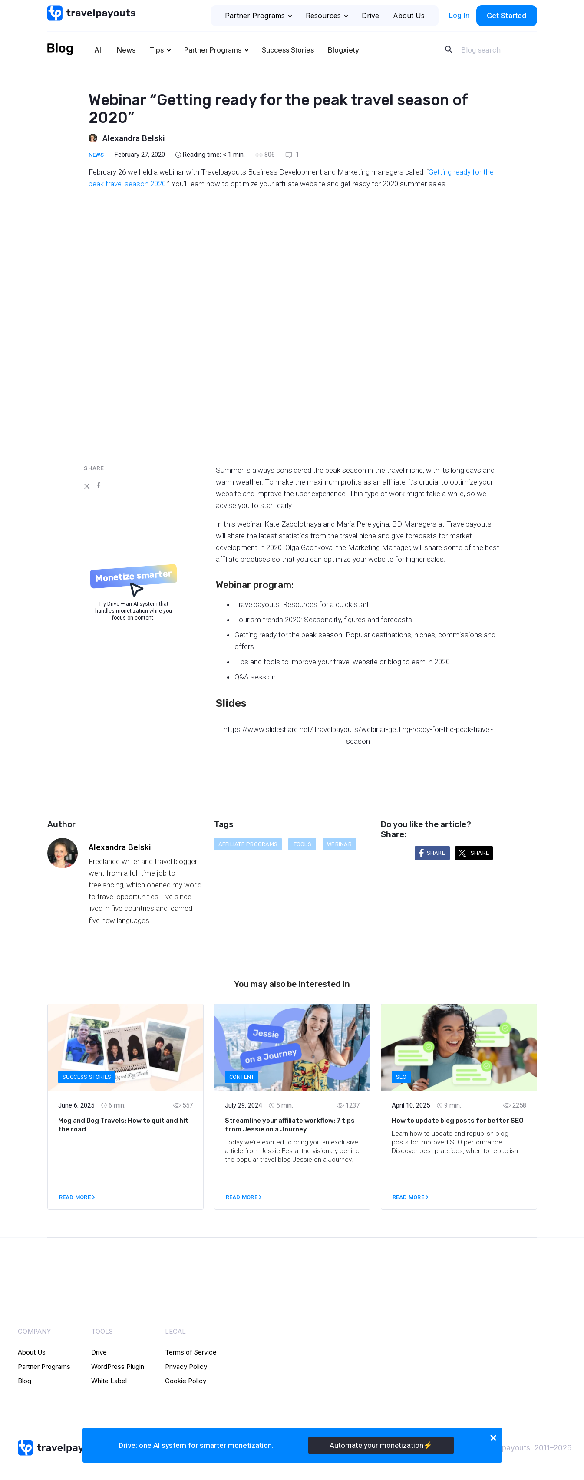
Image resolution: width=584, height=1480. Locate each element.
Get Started (507, 15)
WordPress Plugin (117, 1366)
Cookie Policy (185, 1381)
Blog (24, 1381)
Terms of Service (191, 1352)
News (126, 50)
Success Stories (288, 50)
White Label (109, 1381)
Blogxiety (343, 50)
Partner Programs (258, 15)
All (98, 50)
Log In (459, 15)
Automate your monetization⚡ (381, 1445)
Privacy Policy (186, 1366)
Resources (327, 15)
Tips (156, 50)
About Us (409, 15)
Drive (370, 15)
